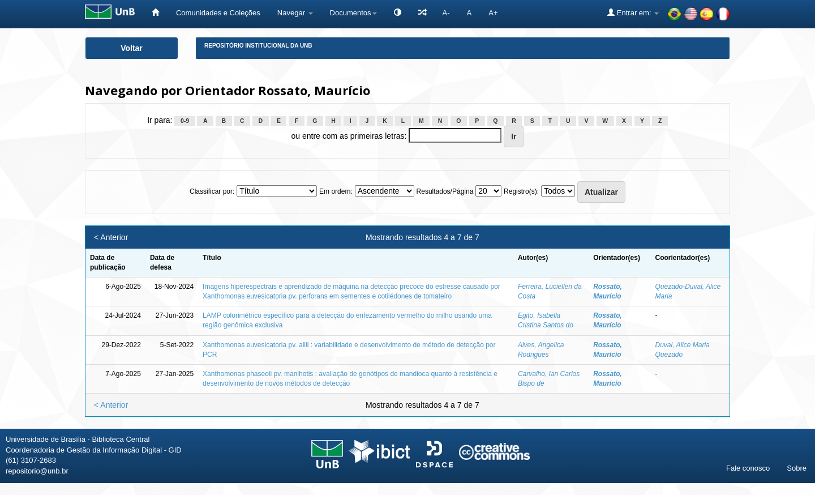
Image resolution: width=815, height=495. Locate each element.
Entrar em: (633, 12)
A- (446, 12)
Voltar (132, 48)
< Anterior (111, 237)
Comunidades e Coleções (218, 12)
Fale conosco (748, 468)
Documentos (353, 12)
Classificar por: (212, 191)
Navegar (295, 12)
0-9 (185, 120)
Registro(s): (521, 191)
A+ (492, 12)
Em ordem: (336, 191)
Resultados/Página (445, 191)
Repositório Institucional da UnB (258, 45)
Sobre (797, 468)
